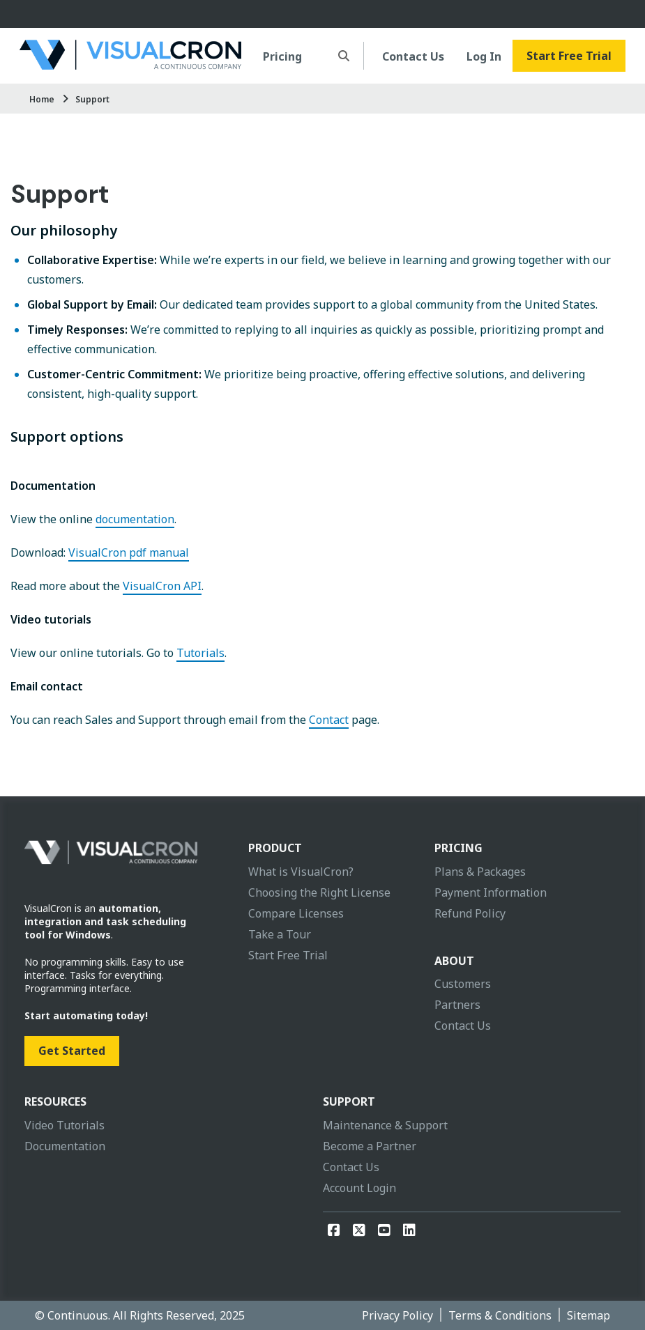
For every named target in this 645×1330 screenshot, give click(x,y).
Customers (462, 983)
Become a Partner (369, 1146)
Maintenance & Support (385, 1125)
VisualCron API (162, 586)
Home (41, 99)
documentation (135, 519)
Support (92, 99)
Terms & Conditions (500, 1315)
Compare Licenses (296, 913)
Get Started (71, 1050)
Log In (483, 56)
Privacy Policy (397, 1315)
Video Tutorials (64, 1125)
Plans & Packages (480, 871)
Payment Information (490, 892)
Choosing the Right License (319, 892)
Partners (457, 1004)
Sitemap (588, 1315)
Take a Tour (279, 934)
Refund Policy (470, 913)
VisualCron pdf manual (128, 552)
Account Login (359, 1188)
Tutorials (200, 652)
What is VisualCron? (301, 871)
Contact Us (413, 56)
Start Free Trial (569, 55)
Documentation (64, 1146)
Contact (329, 719)
